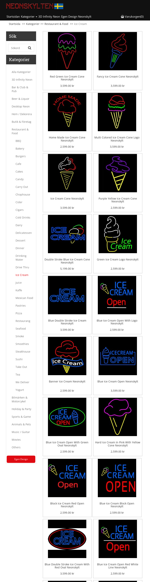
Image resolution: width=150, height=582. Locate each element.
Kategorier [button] (29, 16)
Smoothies (22, 344)
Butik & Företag (21, 122)
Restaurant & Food (56, 24)
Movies (16, 439)
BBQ (18, 141)
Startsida (14, 24)
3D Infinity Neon (49, 16)
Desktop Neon (21, 106)
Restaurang (23, 321)
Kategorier (33, 24)
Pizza (19, 313)
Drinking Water (21, 257)
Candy (20, 179)
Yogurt (20, 390)
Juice (19, 282)
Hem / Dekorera (22, 114)
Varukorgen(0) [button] (132, 16)
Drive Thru (22, 267)
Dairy (19, 225)
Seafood (21, 328)
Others (16, 447)
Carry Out (22, 187)
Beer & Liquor (20, 99)
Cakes (19, 171)
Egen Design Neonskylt (76, 16)
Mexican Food (24, 298)
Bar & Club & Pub (20, 89)
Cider (19, 202)
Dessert (20, 240)
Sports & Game (21, 416)
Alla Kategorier (21, 72)
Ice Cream (22, 275)
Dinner (20, 248)
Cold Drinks (23, 217)
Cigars (20, 210)
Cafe (18, 164)
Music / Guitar (21, 432)
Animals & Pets (21, 424)
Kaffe (19, 290)
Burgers (21, 156)
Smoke (20, 336)
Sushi (19, 359)
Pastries (21, 305)
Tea (18, 374)
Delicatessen (24, 233)
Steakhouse (23, 351)
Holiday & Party (21, 409)
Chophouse (23, 194)
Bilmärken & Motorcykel (19, 399)
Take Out (21, 367)
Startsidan (13, 16)
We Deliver (22, 382)
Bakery (20, 148)
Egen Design (21, 459)
